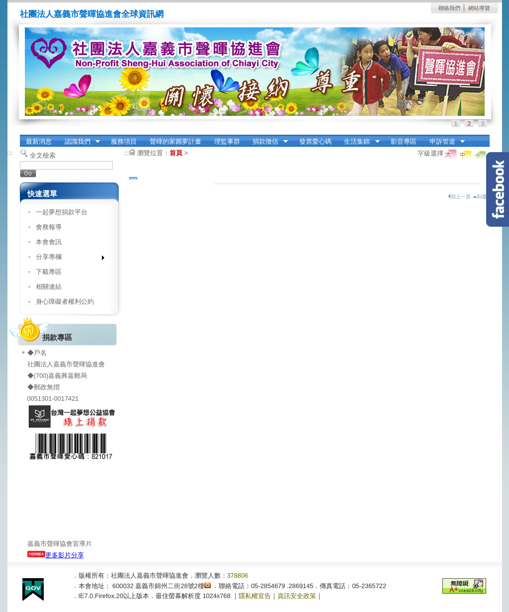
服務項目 (124, 141)
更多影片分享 (55, 555)
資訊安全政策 (296, 596)
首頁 (176, 153)
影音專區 (404, 141)
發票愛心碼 (315, 141)
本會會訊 (49, 242)
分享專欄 (66, 258)
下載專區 (49, 271)
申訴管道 (444, 142)
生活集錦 (359, 142)
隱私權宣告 (255, 596)
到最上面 (485, 196)
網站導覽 (479, 8)
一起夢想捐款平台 (61, 212)
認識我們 (79, 142)
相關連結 (49, 286)
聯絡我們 (449, 8)
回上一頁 (459, 196)
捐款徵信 (267, 142)
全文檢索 (43, 155)
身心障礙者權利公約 (65, 301)
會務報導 (49, 227)
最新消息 (39, 141)
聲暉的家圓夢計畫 (175, 141)
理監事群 (227, 141)
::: (22, 138)
